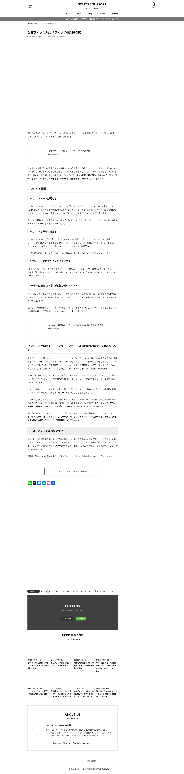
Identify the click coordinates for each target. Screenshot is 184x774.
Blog (90, 14)
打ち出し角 (60, 591)
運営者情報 (91, 761)
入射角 (84, 591)
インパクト (51, 206)
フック (107, 133)
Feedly (80, 618)
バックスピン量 (73, 591)
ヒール (44, 591)
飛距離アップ (34, 591)
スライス (41, 133)
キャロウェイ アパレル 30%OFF (72, 471)
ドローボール (84, 220)
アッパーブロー (72, 416)
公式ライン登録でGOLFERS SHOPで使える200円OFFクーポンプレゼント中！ (92, 19)
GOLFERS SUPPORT (92, 4)
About (79, 14)
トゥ (52, 591)
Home (68, 14)
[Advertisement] (72, 506)
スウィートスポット (103, 439)
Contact (114, 14)
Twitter (67, 618)
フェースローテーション (106, 591)
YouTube (101, 14)
